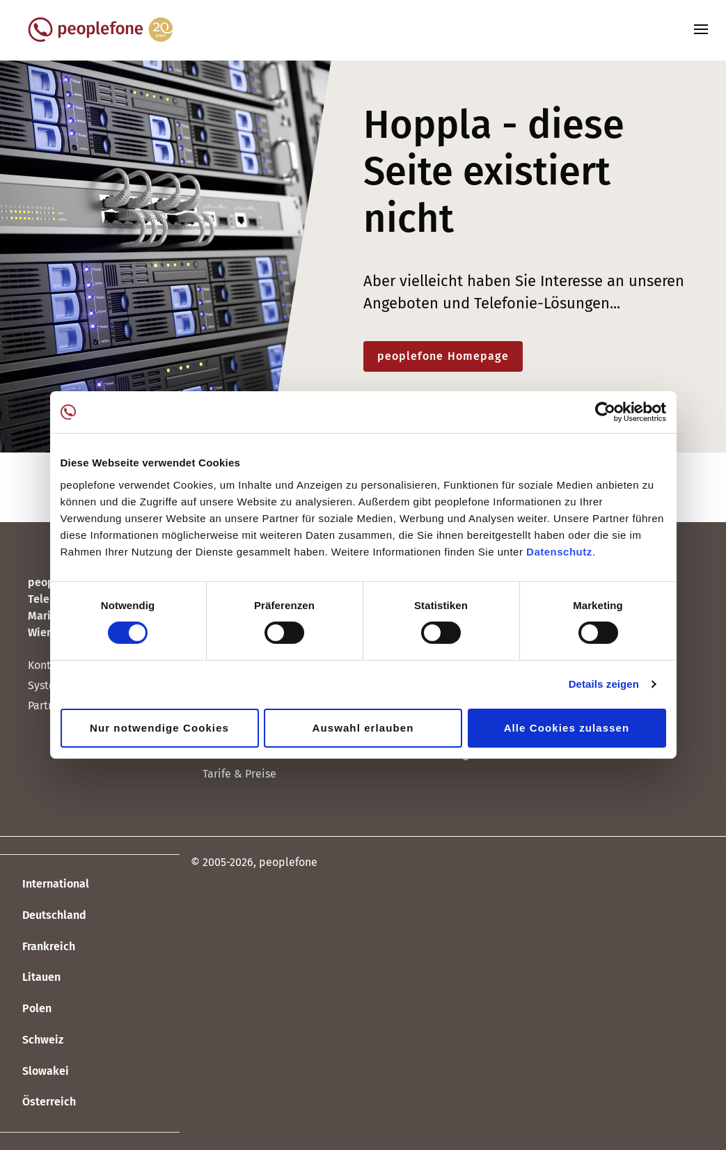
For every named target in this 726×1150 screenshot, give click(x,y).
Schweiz (31, 1040)
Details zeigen (604, 684)
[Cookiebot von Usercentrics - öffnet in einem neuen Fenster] (605, 412)
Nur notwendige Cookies (159, 728)
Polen (26, 1009)
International (44, 884)
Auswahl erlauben (363, 728)
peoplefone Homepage (443, 356)
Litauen (30, 978)
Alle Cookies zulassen (567, 728)
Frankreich (37, 946)
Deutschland (43, 916)
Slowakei (34, 1071)
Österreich (38, 1102)
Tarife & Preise (239, 773)
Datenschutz (559, 551)
